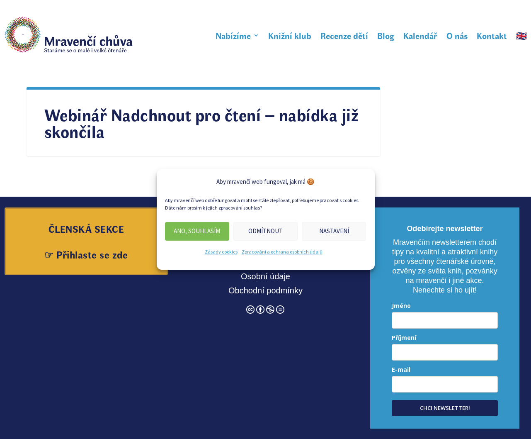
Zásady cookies (221, 252)
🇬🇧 (521, 35)
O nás (457, 35)
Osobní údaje (265, 276)
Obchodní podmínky (265, 290)
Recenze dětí (344, 35)
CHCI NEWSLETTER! (445, 408)
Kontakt (492, 35)
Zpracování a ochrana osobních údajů (282, 252)
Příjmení (404, 337)
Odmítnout (265, 231)
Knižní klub (289, 35)
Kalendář (420, 35)
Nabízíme (233, 35)
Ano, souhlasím (197, 231)
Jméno (401, 306)
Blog (385, 35)
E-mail (401, 369)
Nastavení (334, 231)
